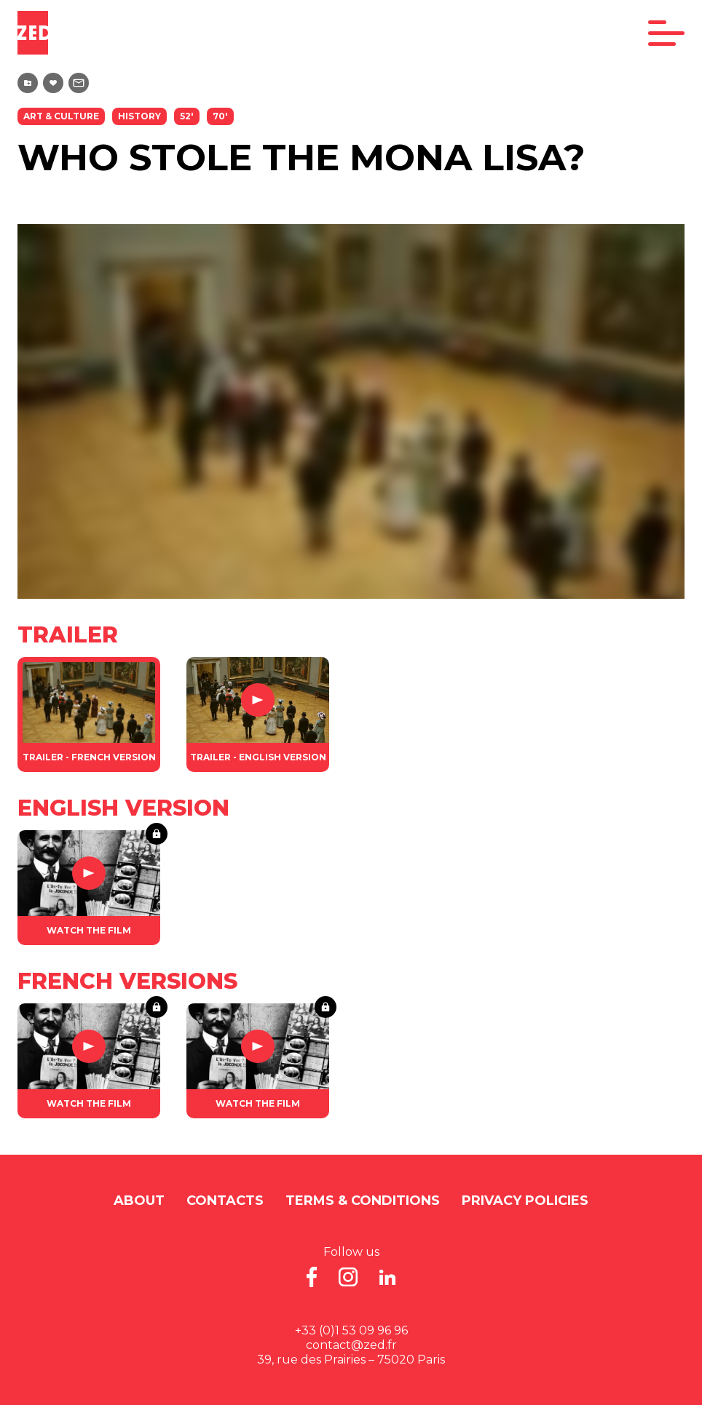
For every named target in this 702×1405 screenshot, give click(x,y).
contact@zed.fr (351, 1345)
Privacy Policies (525, 1201)
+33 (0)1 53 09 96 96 (351, 1330)
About (139, 1201)
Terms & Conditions (362, 1201)
